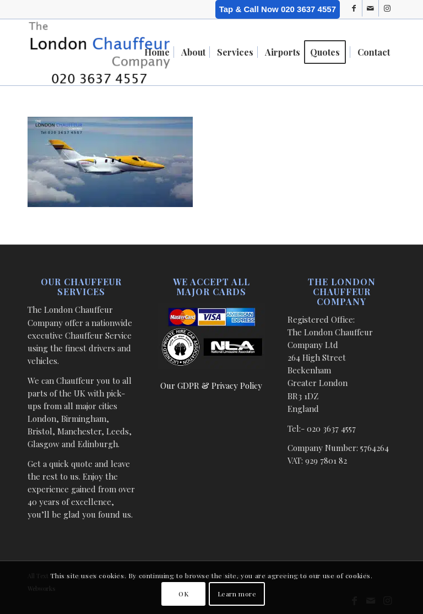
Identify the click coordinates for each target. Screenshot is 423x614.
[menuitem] (157, 52)
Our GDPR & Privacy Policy (211, 385)
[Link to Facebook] (354, 8)
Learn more (237, 593)
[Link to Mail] (370, 8)
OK (183, 593)
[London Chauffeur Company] (99, 52)
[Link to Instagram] (387, 8)
